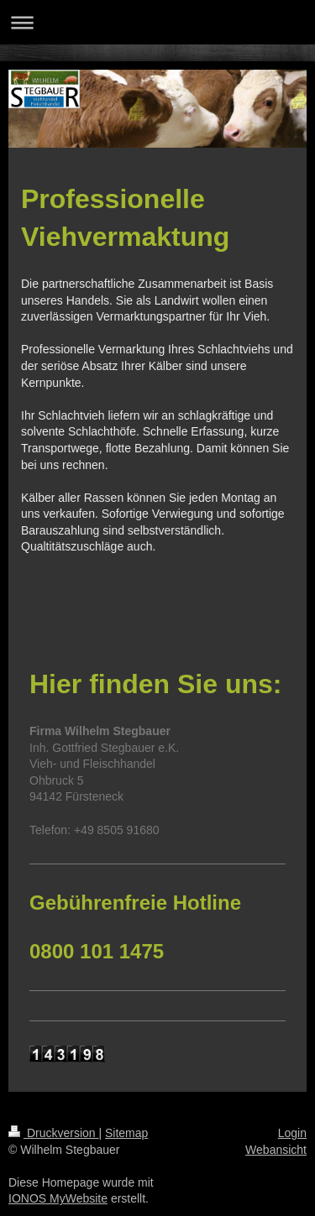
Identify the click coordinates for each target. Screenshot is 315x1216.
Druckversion (53, 1133)
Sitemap (126, 1133)
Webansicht (276, 1149)
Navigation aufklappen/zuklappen (157, 22)
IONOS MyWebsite (58, 1198)
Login (292, 1133)
